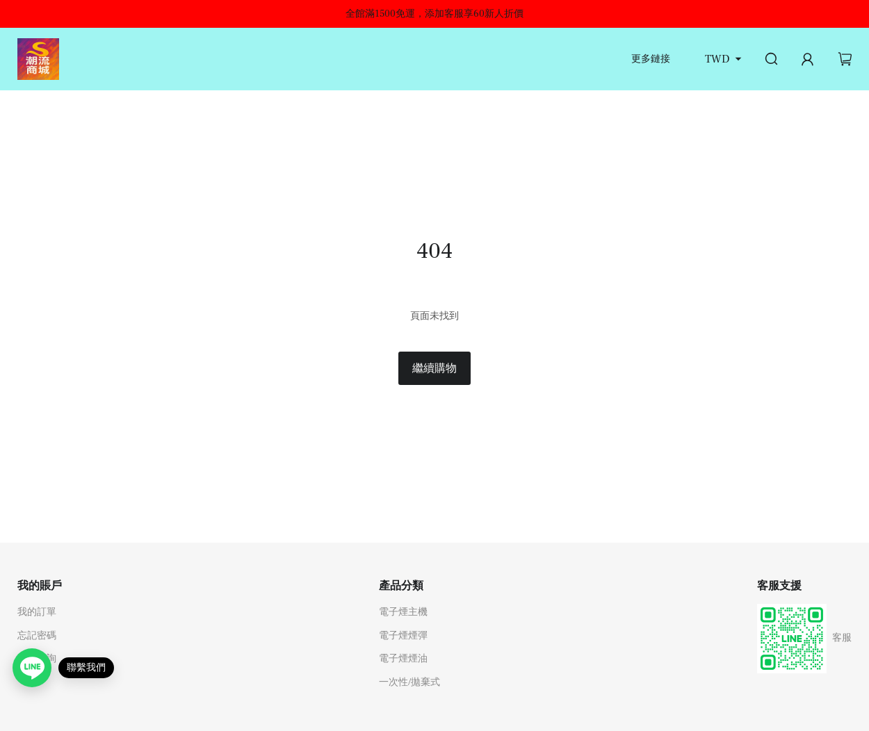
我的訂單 (36, 612)
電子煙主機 (403, 612)
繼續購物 (434, 368)
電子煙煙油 (403, 658)
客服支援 (779, 586)
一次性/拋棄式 (409, 682)
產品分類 (401, 586)
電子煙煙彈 (403, 636)
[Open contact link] (32, 667)
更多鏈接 (650, 59)
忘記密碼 (36, 636)
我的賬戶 (39, 586)
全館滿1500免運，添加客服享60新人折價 (434, 14)
